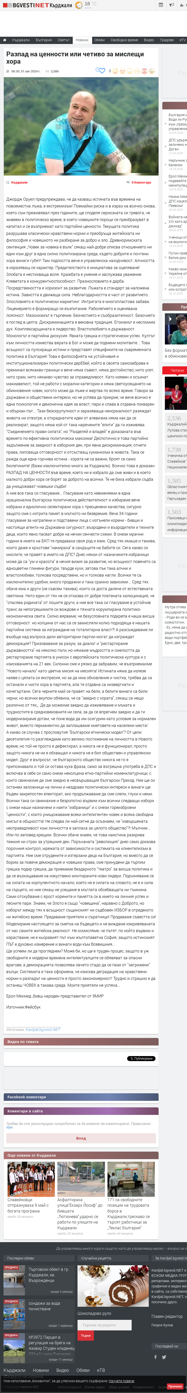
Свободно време (124, 39)
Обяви (83, 1370)
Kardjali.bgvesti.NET (42, 1029)
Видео (62, 1370)
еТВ (101, 1370)
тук (9, 1127)
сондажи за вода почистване (44, 1305)
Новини (82, 39)
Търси (85, 1335)
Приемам (175, 1386)
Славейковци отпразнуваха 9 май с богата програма (28, 1205)
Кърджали (19, 182)
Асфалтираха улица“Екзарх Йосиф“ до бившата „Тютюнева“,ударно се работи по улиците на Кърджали (79, 1213)
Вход (81, 1138)
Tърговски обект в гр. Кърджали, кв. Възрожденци (49, 1275)
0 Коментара (141, 182)
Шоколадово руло (94, 1313)
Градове (167, 39)
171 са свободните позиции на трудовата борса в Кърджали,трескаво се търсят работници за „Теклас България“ (128, 1213)
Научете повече (121, 1380)
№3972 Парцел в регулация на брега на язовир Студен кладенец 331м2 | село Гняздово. (51, 1345)
